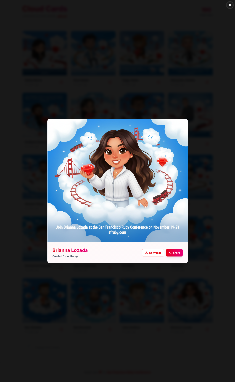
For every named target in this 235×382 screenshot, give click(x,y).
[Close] (230, 5)
